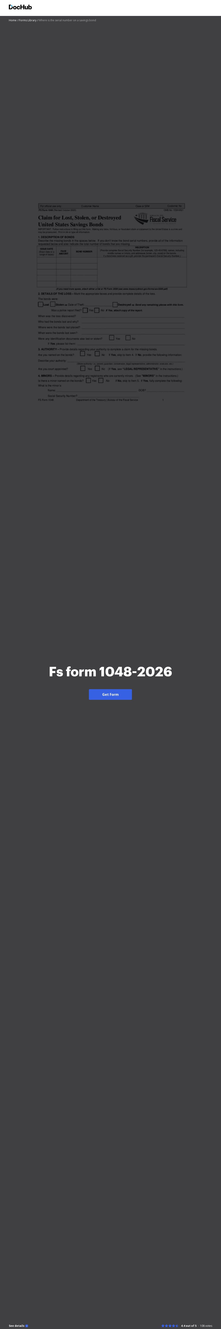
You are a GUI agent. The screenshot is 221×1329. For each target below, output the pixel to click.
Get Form (110, 694)
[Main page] (20, 7)
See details (17, 1326)
